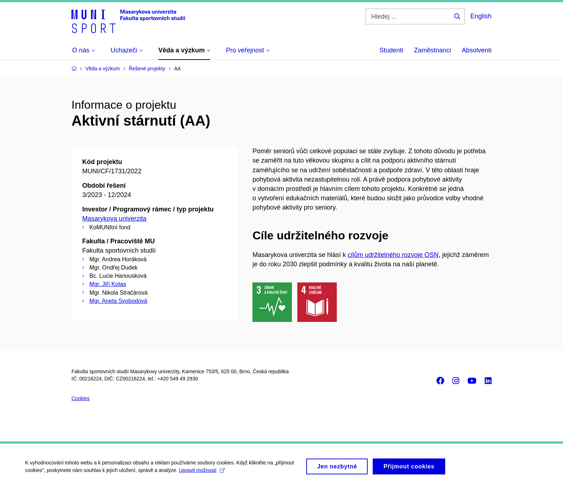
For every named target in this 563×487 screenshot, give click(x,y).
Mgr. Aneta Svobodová (118, 301)
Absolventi (477, 50)
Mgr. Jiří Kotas (107, 284)
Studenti (391, 50)
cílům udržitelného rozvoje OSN (393, 254)
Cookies (80, 398)
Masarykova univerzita (114, 218)
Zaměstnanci (432, 50)
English (481, 16)
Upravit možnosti (201, 472)
